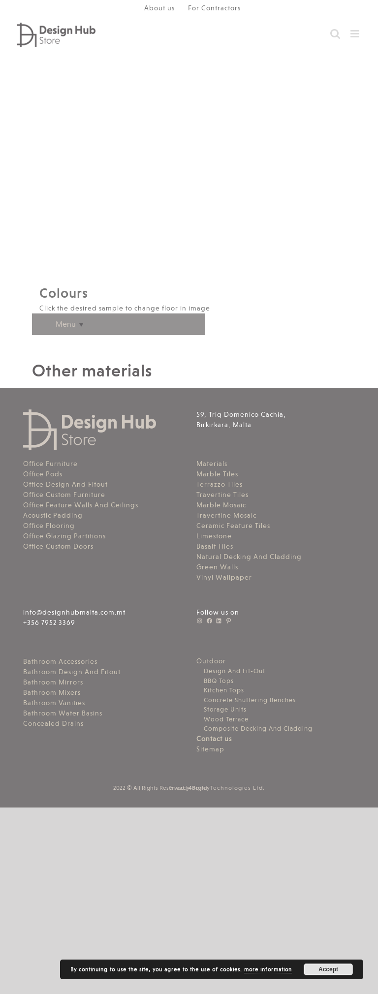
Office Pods (43, 474)
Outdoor (211, 661)
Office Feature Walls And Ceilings (80, 505)
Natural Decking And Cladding (249, 556)
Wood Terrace (226, 719)
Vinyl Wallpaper (224, 577)
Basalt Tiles (214, 546)
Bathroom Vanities (54, 703)
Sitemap (210, 749)
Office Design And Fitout (65, 484)
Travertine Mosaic (226, 515)
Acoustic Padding (53, 515)
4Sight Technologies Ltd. (227, 787)
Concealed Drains (53, 723)
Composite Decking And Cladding (258, 728)
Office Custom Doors (58, 546)
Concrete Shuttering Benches (250, 700)
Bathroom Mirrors (53, 682)
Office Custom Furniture (64, 494)
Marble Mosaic (221, 505)
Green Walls (217, 567)
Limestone (214, 536)
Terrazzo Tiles (219, 484)
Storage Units (225, 709)
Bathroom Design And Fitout (72, 672)
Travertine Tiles (222, 494)
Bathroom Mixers (52, 692)
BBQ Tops (219, 680)
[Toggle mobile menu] (355, 34)
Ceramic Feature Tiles (233, 525)
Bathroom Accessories (60, 661)
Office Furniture (50, 463)
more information (268, 969)
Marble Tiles (217, 474)
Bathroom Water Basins (62, 713)
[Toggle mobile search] (335, 34)
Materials (211, 463)
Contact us (214, 739)
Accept (328, 969)
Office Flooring (49, 525)
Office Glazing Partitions (64, 536)
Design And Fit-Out (234, 671)
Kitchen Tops (224, 690)
